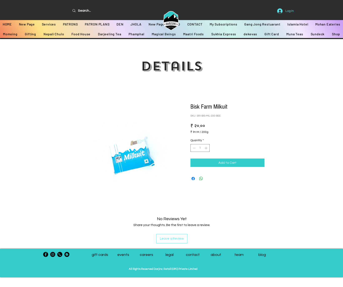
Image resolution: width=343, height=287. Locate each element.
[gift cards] (99, 255)
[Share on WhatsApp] (201, 178)
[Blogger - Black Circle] (66, 254)
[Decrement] (193, 148)
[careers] (146, 255)
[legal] (169, 255)
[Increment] (206, 148)
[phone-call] (59, 254)
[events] (123, 255)
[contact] (192, 255)
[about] (215, 255)
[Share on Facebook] (193, 178)
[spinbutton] (200, 148)
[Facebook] (45, 254)
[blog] (262, 255)
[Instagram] (52, 254)
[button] (238, 255)
